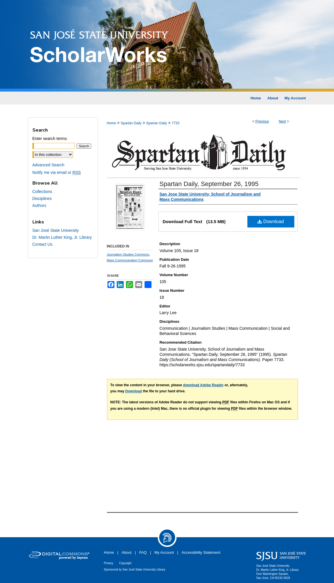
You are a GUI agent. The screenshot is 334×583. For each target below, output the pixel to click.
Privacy (109, 563)
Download (271, 221)
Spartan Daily (131, 123)
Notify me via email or (56, 172)
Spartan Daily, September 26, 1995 (209, 183)
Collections (42, 191)
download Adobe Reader (203, 385)
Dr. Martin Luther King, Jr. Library (62, 237)
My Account (164, 552)
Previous (262, 121)
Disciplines (42, 198)
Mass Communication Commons (130, 260)
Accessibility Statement (201, 552)
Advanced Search (48, 165)
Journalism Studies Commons (128, 254)
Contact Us (42, 244)
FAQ (143, 552)
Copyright (125, 563)
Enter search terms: (50, 138)
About (127, 552)
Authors (39, 205)
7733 (176, 123)
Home (111, 123)
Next (282, 121)
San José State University (55, 230)
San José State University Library (144, 569)
